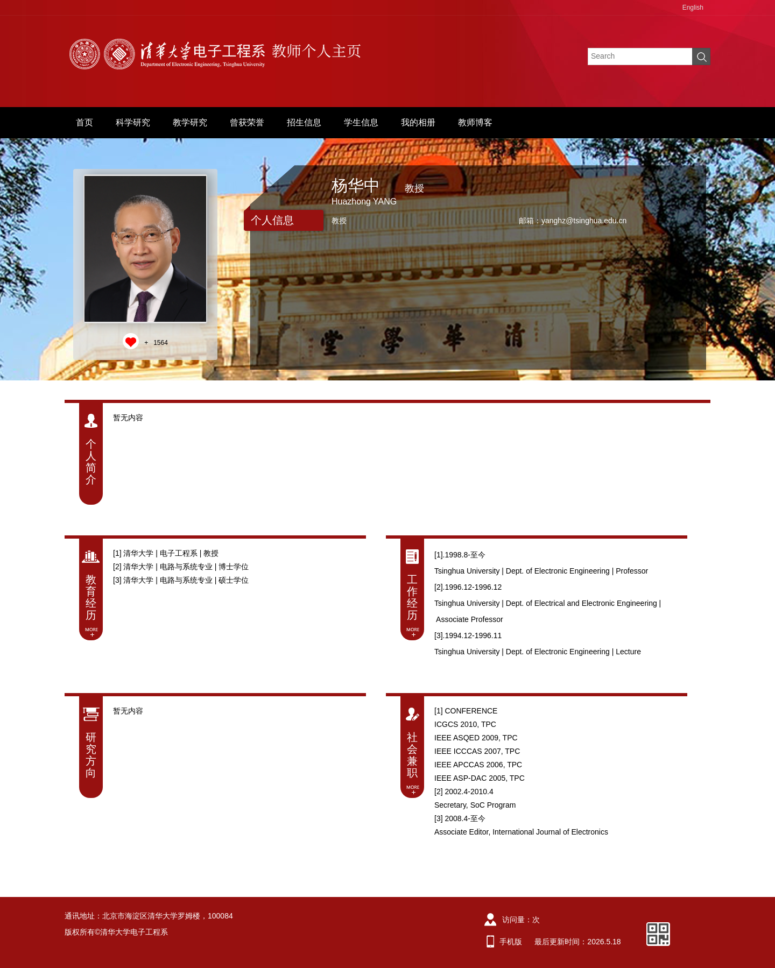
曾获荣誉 (247, 122)
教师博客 (475, 122)
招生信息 (304, 122)
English (692, 7)
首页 (84, 122)
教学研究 (190, 122)
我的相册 (418, 122)
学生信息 (361, 122)
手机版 (510, 941)
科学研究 (133, 122)
